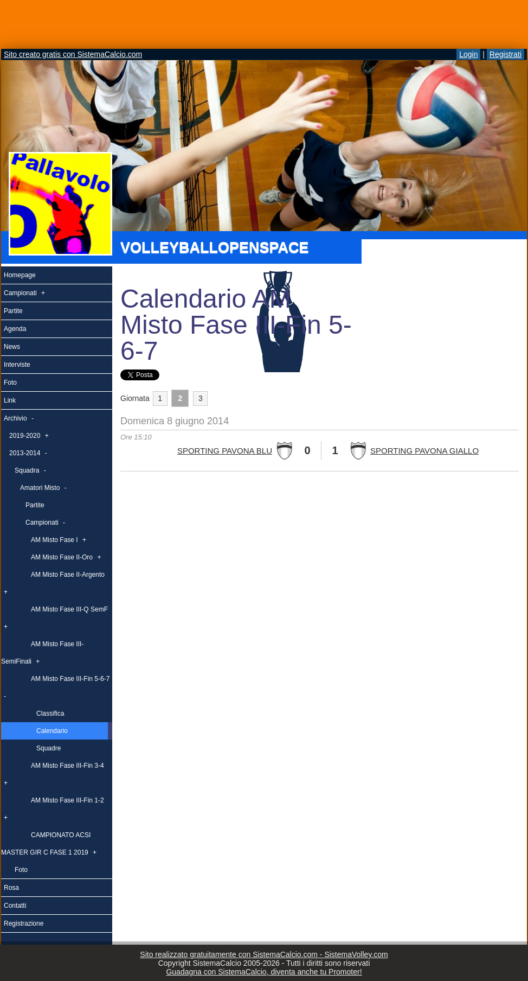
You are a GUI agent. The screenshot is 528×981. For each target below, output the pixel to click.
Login (468, 54)
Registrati (505, 54)
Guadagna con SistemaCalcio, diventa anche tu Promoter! (264, 971)
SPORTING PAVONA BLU (224, 450)
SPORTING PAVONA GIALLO (424, 450)
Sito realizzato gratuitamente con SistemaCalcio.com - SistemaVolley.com (264, 954)
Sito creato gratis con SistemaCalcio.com (73, 54)
